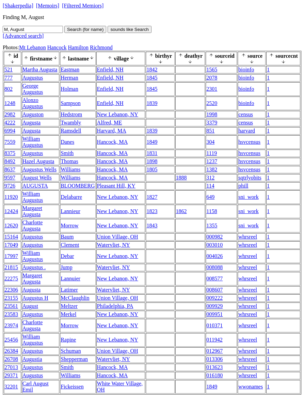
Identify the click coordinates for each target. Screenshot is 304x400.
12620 (11, 225)
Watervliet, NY (113, 245)
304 (210, 142)
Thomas (69, 161)
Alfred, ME (109, 122)
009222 (214, 298)
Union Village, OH (117, 237)
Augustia (32, 359)
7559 (9, 142)
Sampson (71, 103)
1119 (211, 153)
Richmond (101, 47)
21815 (11, 267)
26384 (11, 351)
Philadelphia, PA (115, 306)
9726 (9, 186)
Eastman (70, 69)
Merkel (68, 314)
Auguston (33, 114)
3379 (211, 122)
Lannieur (70, 211)
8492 (9, 161)
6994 (9, 131)
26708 (11, 359)
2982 (9, 114)
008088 (214, 267)
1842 (151, 69)
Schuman (71, 351)
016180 (214, 375)
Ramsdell (71, 131)
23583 (11, 314)
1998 (211, 114)
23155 (11, 298)
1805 (151, 169)
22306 (11, 290)
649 (210, 197)
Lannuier (70, 278)
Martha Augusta (40, 69)
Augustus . (34, 267)
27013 (11, 367)
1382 (211, 169)
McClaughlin (75, 298)
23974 (11, 325)
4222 (9, 122)
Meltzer (69, 306)
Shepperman (74, 359)
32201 (11, 386)
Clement (70, 245)
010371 (214, 325)
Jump (67, 267)
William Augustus (32, 142)
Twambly (71, 122)
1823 (151, 211)
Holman (69, 89)
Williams (70, 169)
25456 (11, 340)
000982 (214, 237)
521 (8, 69)
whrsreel (247, 237)
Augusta (31, 122)
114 (210, 186)
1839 (151, 103)
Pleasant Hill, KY (116, 186)
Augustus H (35, 298)
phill (243, 186)
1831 (151, 153)
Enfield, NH (110, 69)
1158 (211, 211)
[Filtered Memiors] (82, 5)
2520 (211, 103)
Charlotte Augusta (32, 225)
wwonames (250, 386)
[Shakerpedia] (18, 5)
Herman (69, 78)
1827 (151, 197)
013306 (214, 359)
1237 (211, 161)
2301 (211, 89)
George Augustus (32, 89)
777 (8, 78)
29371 (11, 375)
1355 (211, 225)
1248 (9, 103)
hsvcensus (249, 142)
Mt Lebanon (32, 47)
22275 (11, 278)
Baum (67, 237)
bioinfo (246, 69)
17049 (11, 245)
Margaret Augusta (32, 211)
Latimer (69, 290)
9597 (9, 177)
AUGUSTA (35, 186)
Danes (67, 142)
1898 (151, 161)
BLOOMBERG (78, 186)
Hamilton (78, 47)
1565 (211, 69)
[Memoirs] (47, 5)
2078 (211, 78)
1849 (151, 142)
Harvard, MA (111, 131)
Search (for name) (85, 29)
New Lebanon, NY (117, 114)
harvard (246, 131)
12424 (11, 211)
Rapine (68, 340)
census (245, 114)
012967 (214, 351)
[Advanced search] (23, 36)
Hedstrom (71, 114)
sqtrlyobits (249, 177)
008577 (214, 278)
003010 (214, 245)
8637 (9, 169)
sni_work (248, 197)
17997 (11, 256)
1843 (151, 225)
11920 (11, 197)
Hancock (57, 47)
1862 (181, 211)
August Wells (37, 177)
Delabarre (71, 197)
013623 (214, 367)
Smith (67, 153)
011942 (214, 340)
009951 (214, 314)
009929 (214, 306)
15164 (11, 237)
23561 (11, 306)
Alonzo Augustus (32, 103)
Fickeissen (72, 386)
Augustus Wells (39, 169)
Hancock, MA (112, 142)
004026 (214, 256)
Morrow (69, 225)
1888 (181, 177)
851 (210, 131)
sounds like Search (129, 29)
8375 (9, 153)
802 (8, 89)
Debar (67, 256)
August (30, 306)
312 (210, 177)
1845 (151, 78)
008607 (214, 290)
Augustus (32, 78)
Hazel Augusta (38, 161)
